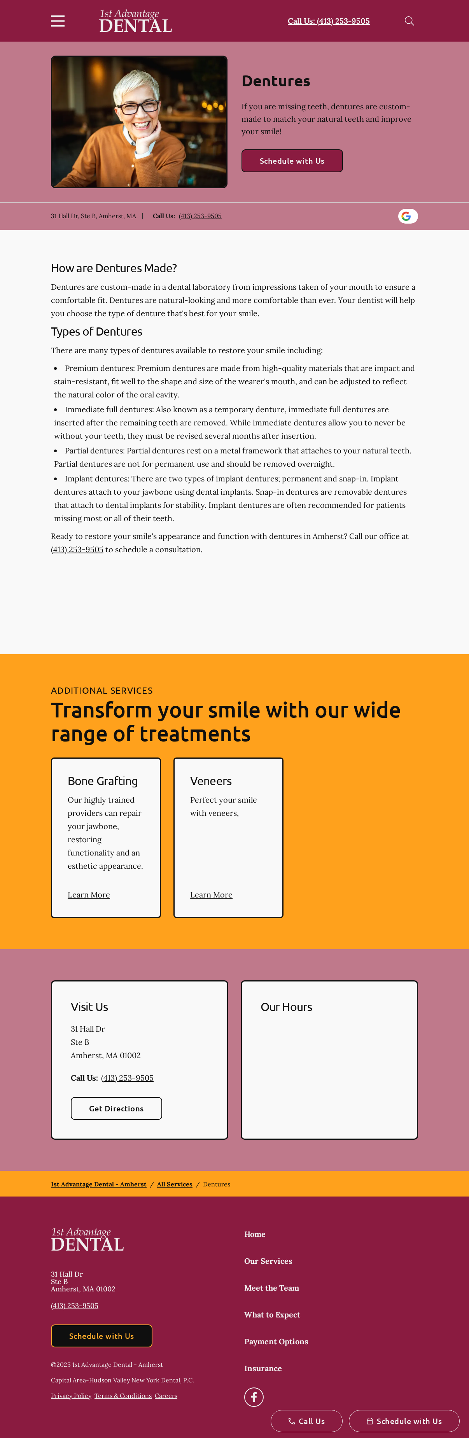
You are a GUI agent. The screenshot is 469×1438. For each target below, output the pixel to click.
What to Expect (272, 1314)
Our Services (268, 1261)
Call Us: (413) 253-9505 (329, 21)
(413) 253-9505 (200, 216)
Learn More (89, 894)
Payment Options (276, 1341)
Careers (166, 1396)
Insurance (263, 1368)
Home (255, 1234)
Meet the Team (271, 1288)
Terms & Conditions (123, 1396)
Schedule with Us (292, 161)
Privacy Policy (71, 1396)
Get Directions (116, 1108)
